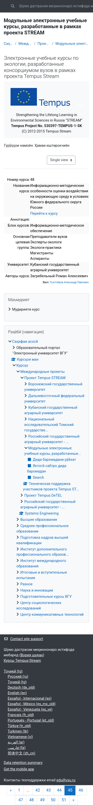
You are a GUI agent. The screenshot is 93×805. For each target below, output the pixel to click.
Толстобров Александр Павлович (69, 282)
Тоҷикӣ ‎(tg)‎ (13, 671)
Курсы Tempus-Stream (22, 660)
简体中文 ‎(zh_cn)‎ (21, 753)
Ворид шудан (32, 655)
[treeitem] (46, 309)
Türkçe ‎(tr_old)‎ (19, 726)
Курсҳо (22, 365)
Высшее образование (38, 519)
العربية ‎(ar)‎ (16, 742)
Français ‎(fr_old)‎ (21, 715)
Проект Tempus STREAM (43, 43)
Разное (26, 584)
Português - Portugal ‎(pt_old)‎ (31, 720)
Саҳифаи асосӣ (8, 43)
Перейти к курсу (44, 213)
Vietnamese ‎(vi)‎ (20, 737)
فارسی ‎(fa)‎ (17, 747)
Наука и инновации (36, 590)
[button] (12, 6)
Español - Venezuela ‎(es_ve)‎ (30, 709)
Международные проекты (25, 43)
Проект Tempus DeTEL (43, 495)
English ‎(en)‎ (17, 693)
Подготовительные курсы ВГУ (46, 596)
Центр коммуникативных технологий (52, 614)
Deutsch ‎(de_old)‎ (21, 687)
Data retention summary (23, 762)
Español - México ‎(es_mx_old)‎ (32, 704)
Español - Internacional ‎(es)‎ (30, 698)
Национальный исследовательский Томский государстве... (49, 424)
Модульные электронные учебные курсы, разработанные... (72, 43)
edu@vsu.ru (65, 780)
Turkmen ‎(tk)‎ (18, 731)
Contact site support (23, 639)
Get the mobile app (19, 769)
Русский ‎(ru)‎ (18, 676)
